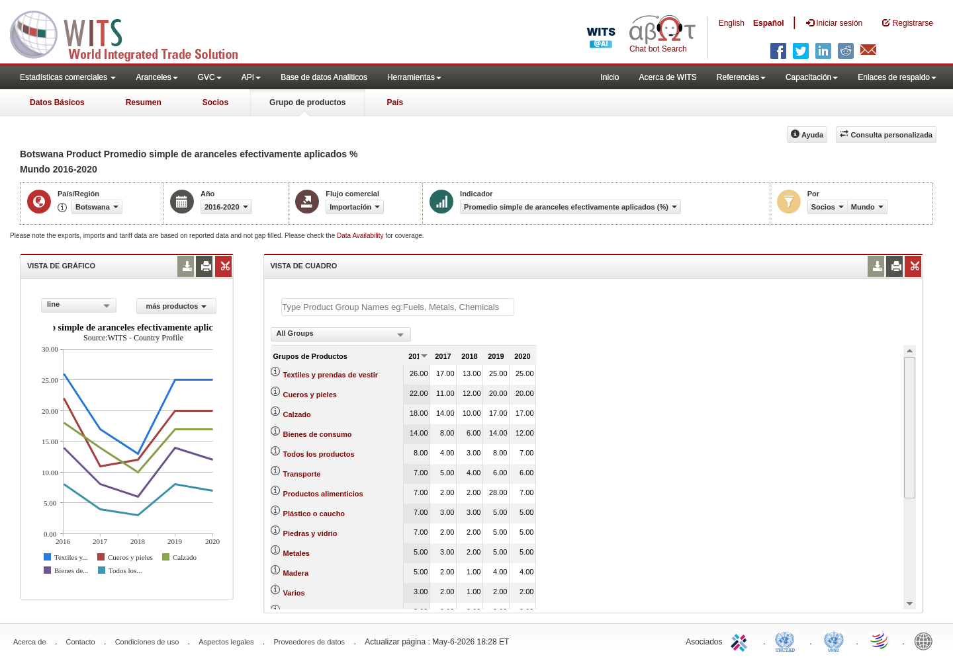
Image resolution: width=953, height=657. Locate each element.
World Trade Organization (880, 640)
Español (768, 23)
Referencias (741, 77)
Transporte (302, 474)
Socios (215, 102)
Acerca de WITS (667, 77)
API (251, 77)
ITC (741, 640)
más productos (176, 306)
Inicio (609, 77)
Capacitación (812, 77)
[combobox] (78, 305)
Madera (296, 573)
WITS (132, 33)
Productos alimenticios (323, 494)
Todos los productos (319, 454)
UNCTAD (787, 640)
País (394, 102)
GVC (210, 77)
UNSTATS (834, 640)
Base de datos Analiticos (324, 77)
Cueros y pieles (310, 395)
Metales (296, 553)
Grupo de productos (307, 102)
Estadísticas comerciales (68, 77)
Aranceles (156, 77)
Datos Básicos (57, 102)
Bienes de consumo (317, 434)
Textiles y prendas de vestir (330, 375)
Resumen (143, 102)
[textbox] (397, 307)
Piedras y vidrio (310, 533)
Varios (294, 593)
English (732, 23)
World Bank (926, 640)
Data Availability (361, 235)
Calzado (297, 414)
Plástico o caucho (314, 514)
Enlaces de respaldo (897, 77)
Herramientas (414, 77)
